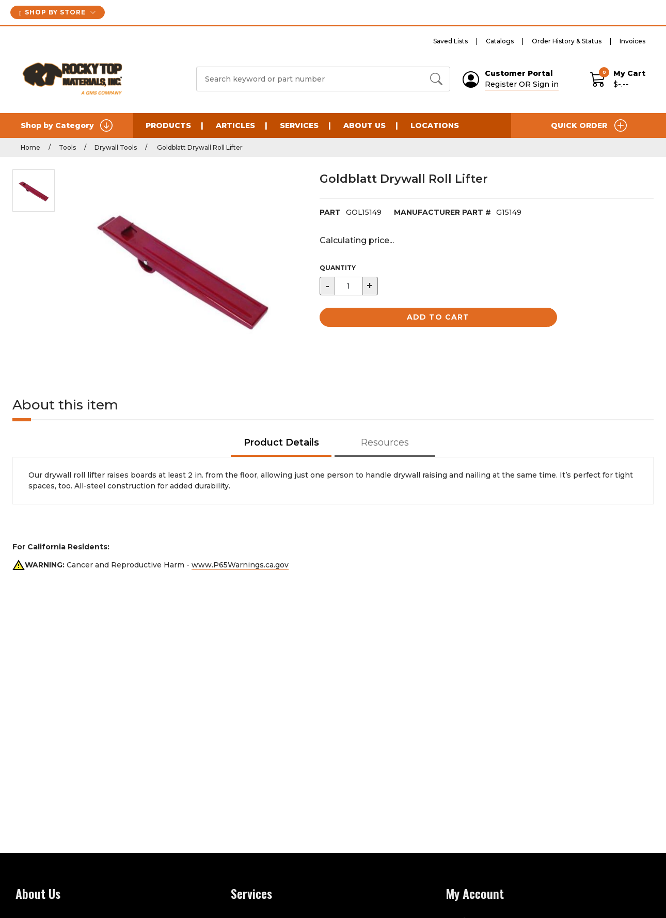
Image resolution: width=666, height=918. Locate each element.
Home (30, 147)
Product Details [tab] (281, 442)
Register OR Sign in (522, 84)
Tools (67, 147)
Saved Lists (450, 41)
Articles (235, 125)
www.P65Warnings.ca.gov (240, 564)
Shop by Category (67, 125)
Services (299, 125)
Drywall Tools (115, 147)
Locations (434, 125)
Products (168, 125)
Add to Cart (438, 317)
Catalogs (500, 41)
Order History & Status (566, 41)
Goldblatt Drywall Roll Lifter (199, 147)
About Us (364, 125)
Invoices (632, 41)
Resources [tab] (385, 442)
